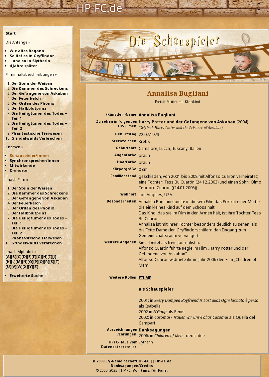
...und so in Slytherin (30, 60)
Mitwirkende (22, 165)
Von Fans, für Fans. (150, 370)
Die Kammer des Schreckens (39, 88)
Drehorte (18, 170)
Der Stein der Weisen (31, 83)
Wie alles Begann (27, 50)
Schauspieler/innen (29, 155)
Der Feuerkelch (26, 98)
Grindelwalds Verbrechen (36, 138)
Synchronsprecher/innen (34, 160)
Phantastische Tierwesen (36, 133)
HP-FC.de (99, 7)
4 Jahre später (23, 65)
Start (11, 33)
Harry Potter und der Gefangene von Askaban (187, 122)
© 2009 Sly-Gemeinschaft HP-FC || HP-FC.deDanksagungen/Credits (132, 363)
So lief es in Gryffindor (32, 55)
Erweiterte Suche (26, 275)
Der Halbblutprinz (29, 108)
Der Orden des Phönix (32, 103)
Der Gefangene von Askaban (39, 93)
